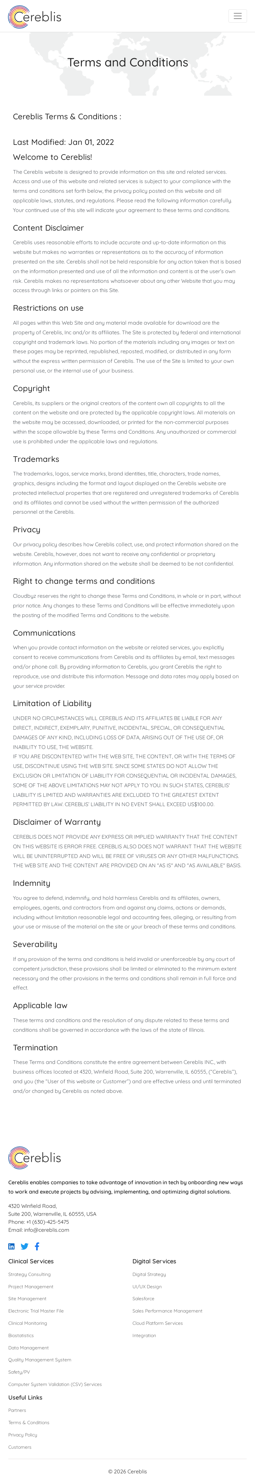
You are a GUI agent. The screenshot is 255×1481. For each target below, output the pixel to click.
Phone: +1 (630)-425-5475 (38, 1221)
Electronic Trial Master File (36, 1311)
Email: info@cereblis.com (38, 1229)
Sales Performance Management (167, 1311)
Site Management (27, 1299)
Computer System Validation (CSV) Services (55, 1384)
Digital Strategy (149, 1274)
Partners (17, 1410)
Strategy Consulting (29, 1274)
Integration (144, 1335)
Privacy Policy (22, 1435)
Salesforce (143, 1299)
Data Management (28, 1348)
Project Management (30, 1287)
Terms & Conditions (28, 1423)
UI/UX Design (147, 1287)
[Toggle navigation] (237, 16)
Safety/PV (19, 1372)
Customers (20, 1447)
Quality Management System (39, 1360)
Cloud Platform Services (157, 1323)
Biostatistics (21, 1335)
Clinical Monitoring (27, 1323)
